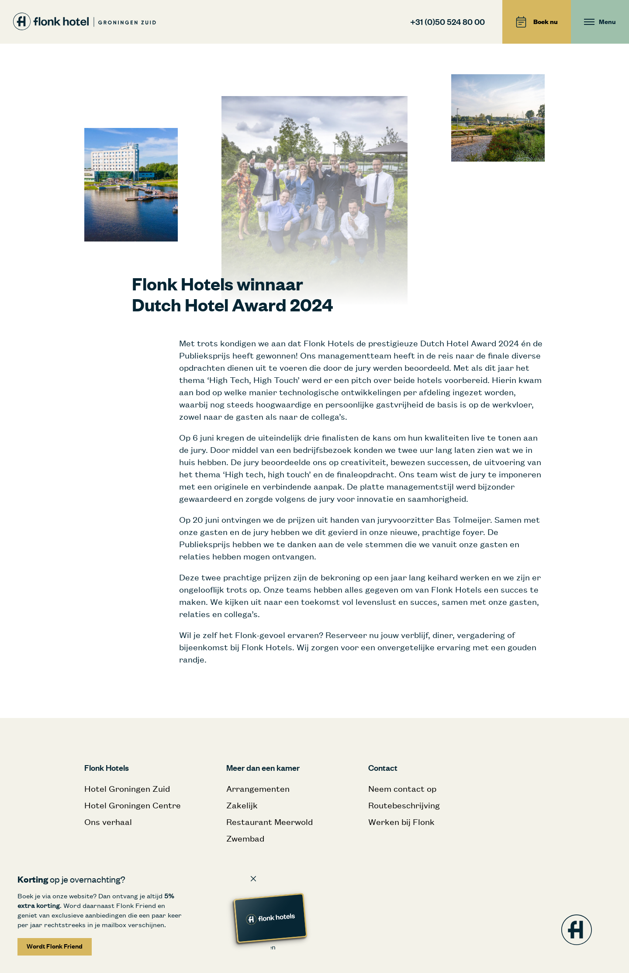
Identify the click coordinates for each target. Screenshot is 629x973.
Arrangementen (258, 788)
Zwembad (245, 838)
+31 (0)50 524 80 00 (447, 22)
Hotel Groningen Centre (132, 805)
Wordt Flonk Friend (55, 946)
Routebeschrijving (404, 805)
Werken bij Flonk (401, 821)
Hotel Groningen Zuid (127, 788)
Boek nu (536, 22)
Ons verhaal (108, 821)
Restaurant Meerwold (269, 821)
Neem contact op (402, 788)
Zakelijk (242, 805)
